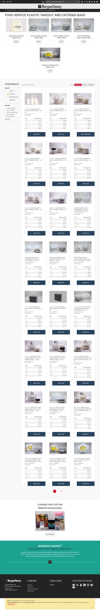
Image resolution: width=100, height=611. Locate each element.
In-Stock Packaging (10, 13)
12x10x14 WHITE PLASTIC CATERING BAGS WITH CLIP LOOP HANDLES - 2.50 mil (81, 213)
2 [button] (57, 495)
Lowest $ (84, 88)
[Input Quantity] (25, 138)
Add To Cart (36, 137)
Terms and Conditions (33, 589)
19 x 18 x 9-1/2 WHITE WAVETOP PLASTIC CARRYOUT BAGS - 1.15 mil (58, 163)
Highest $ (91, 88)
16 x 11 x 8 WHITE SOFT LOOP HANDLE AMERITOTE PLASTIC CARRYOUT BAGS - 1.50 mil (33, 361)
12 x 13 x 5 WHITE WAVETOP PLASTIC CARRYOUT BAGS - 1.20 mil (58, 114)
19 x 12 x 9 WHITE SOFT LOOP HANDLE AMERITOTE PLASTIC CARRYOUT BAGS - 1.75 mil (57, 361)
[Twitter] (84, 1)
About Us (30, 584)
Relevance (78, 88)
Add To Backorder (85, 137)
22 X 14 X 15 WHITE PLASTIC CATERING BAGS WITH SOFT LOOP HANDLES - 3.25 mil (57, 412)
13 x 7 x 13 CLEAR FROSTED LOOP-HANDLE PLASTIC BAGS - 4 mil (33, 312)
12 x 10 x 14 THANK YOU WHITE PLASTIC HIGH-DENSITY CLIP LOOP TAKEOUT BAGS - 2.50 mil (33, 463)
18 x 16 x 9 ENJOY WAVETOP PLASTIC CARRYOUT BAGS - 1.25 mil (82, 114)
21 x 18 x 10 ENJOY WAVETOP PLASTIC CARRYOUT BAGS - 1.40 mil (82, 163)
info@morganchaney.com (11, 590)
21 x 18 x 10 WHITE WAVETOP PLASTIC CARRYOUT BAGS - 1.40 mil (33, 213)
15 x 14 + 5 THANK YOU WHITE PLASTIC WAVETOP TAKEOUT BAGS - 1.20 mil (82, 463)
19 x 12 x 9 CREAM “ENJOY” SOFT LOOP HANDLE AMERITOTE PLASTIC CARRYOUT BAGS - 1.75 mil (82, 362)
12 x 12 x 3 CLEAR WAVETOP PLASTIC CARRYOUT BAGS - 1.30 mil (33, 114)
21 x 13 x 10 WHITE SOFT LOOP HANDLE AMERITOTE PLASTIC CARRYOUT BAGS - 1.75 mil (33, 412)
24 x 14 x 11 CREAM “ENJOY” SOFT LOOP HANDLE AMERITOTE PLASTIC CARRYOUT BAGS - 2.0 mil (82, 413)
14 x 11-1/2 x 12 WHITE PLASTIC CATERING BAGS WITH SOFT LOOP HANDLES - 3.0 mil (82, 312)
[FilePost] (87, 1)
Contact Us (30, 587)
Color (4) (7, 91)
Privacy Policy (31, 591)
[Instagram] (92, 1)
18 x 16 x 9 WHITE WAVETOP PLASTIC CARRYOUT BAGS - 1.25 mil (33, 163)
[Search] (60, 1)
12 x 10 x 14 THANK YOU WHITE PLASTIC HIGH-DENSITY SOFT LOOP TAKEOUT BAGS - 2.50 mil (57, 463)
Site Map (52, 584)
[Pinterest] (94, 1)
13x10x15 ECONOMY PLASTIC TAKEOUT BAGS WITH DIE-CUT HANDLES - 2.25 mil (57, 262)
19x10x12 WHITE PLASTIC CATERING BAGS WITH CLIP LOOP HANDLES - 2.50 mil (32, 262)
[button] (27, 10)
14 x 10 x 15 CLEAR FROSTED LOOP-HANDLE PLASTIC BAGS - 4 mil (58, 312)
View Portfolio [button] (50, 538)
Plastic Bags (21, 13)
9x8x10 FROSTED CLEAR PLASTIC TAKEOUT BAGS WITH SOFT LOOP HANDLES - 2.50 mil (82, 262)
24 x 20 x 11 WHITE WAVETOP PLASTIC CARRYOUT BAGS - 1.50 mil (58, 213)
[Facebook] (82, 1)
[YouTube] (97, 1)
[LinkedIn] (89, 1)
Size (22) (7, 109)
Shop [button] (16, 45)
